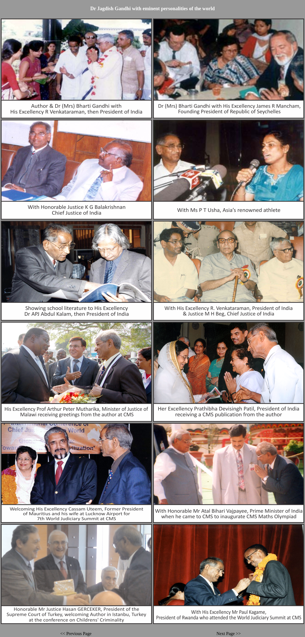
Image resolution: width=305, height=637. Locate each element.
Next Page (225, 633)
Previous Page (78, 633)
